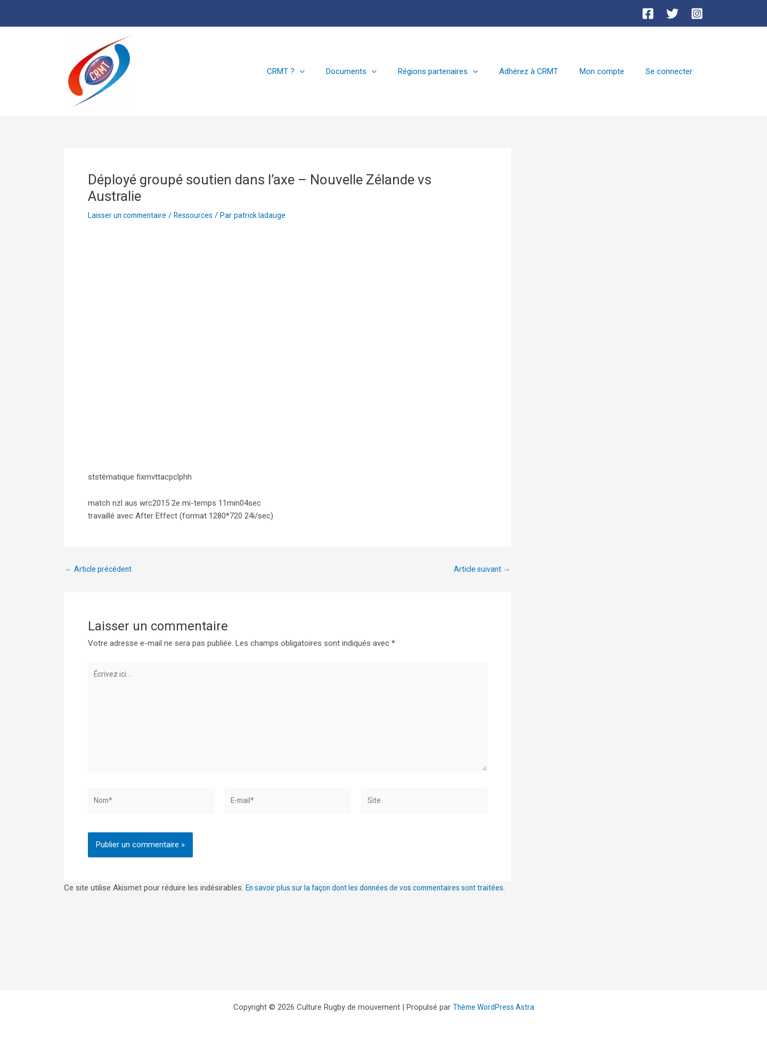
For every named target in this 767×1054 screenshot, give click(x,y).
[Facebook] (648, 13)
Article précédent (100, 569)
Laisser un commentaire (130, 215)
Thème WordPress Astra (493, 1007)
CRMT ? (315, 71)
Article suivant (480, 569)
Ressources (202, 215)
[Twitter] (672, 13)
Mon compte (610, 71)
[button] (329, 71)
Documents (375, 71)
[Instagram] (697, 13)
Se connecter (671, 71)
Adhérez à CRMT (542, 71)
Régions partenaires (456, 71)
